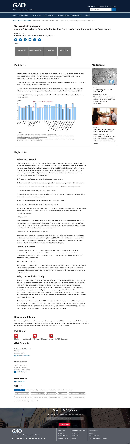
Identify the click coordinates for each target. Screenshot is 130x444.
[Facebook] (16, 39)
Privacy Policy (75, 433)
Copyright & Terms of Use (78, 430)
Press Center (100, 6)
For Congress (91, 6)
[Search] (100, 9)
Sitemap (74, 438)
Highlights (22, 50)
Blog (114, 6)
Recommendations (36, 50)
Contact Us (19, 381)
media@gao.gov (21, 372)
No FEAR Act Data (94, 435)
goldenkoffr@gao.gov (23, 355)
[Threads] (35, 39)
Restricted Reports (63, 438)
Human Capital (19, 390)
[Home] (29, 432)
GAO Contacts (64, 50)
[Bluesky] (31, 39)
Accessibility (75, 435)
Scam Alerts (92, 433)
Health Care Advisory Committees (98, 438)
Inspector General (62, 435)
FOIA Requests (93, 430)
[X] (21, 39)
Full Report (50, 50)
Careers (109, 6)
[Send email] (40, 39)
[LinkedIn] (26, 39)
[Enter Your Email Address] (65, 418)
